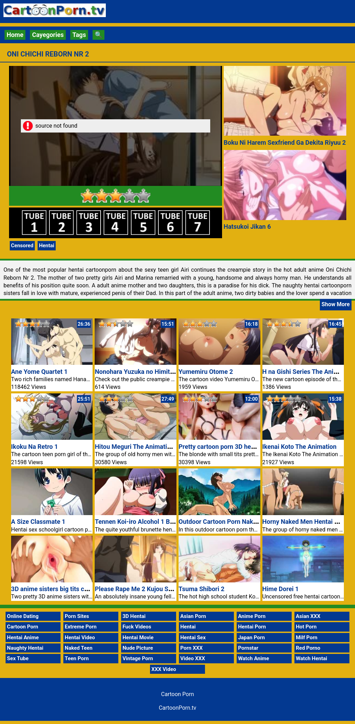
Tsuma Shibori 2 (201, 589)
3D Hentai (134, 616)
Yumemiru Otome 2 (206, 371)
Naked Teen (79, 648)
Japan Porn (251, 637)
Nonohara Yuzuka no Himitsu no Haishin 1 (154, 371)
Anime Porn (252, 616)
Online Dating (23, 616)
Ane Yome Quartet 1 (39, 371)
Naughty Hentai (25, 648)
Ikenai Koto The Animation (299, 446)
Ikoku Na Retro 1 (34, 446)
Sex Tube (18, 658)
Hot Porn (306, 627)
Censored (22, 245)
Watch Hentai (311, 658)
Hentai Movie (138, 637)
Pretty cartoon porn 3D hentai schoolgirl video (243, 446)
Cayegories (48, 34)
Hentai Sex (193, 637)
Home (15, 34)
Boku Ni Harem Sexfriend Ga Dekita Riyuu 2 (285, 142)
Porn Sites (77, 616)
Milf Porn (306, 637)
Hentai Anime (23, 637)
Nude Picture (138, 648)
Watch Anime (253, 658)
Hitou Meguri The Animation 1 (137, 446)
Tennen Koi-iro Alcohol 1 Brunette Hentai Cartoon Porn (172, 521)
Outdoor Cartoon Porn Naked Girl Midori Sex (241, 521)
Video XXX (192, 658)
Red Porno (308, 648)
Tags (79, 34)
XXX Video (163, 669)
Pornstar (248, 648)
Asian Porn (193, 616)
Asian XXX (308, 616)
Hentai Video (80, 637)
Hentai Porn (252, 627)
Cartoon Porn (22, 627)
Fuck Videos (137, 627)
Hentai (46, 245)
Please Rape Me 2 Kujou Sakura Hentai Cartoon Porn (169, 589)
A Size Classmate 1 (38, 521)
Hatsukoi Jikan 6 (247, 226)
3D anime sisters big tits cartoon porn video (72, 589)
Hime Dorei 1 (280, 589)
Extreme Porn (80, 627)
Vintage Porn (138, 658)
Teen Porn (77, 658)
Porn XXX (191, 648)
